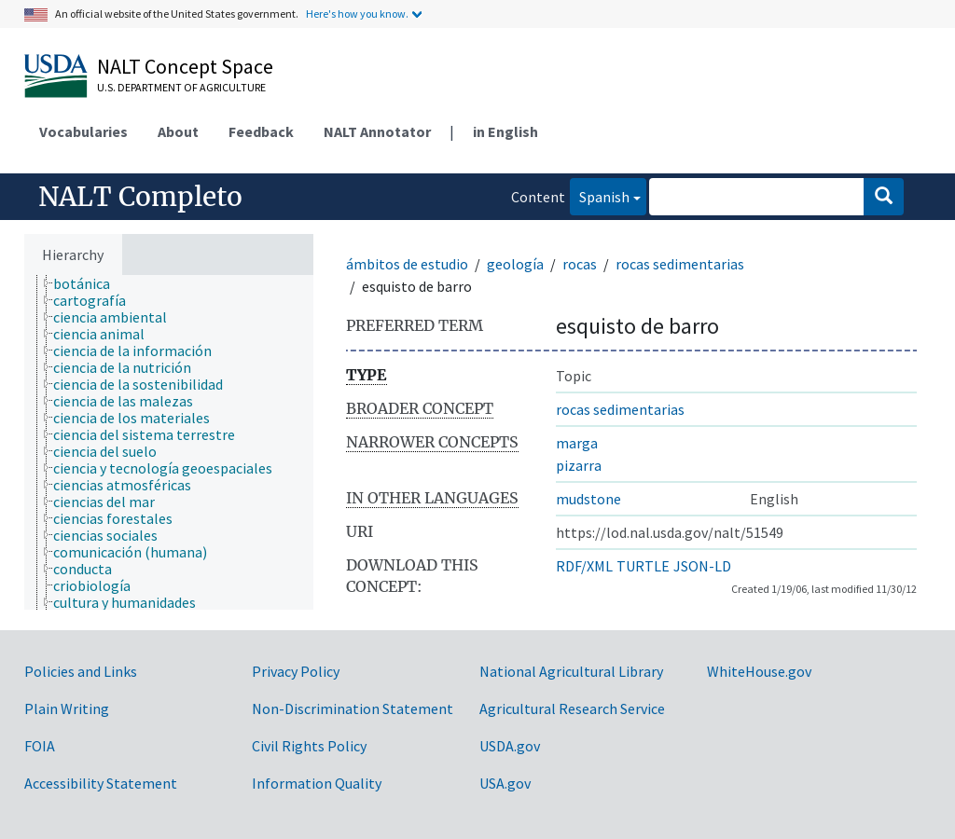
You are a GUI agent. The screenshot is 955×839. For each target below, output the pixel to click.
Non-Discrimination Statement (352, 708)
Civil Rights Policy (309, 745)
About (178, 131)
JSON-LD (702, 566)
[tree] (168, 442)
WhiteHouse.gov (759, 671)
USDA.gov (509, 745)
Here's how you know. (357, 14)
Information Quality (316, 783)
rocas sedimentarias (680, 263)
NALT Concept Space (185, 66)
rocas (579, 263)
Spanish (600, 195)
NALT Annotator (377, 131)
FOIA (39, 745)
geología (515, 263)
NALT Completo (140, 196)
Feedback (261, 131)
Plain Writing (66, 708)
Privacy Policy (295, 671)
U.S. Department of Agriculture (181, 87)
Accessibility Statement (100, 783)
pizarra (579, 465)
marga (577, 442)
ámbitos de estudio (407, 263)
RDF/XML (584, 566)
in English (505, 131)
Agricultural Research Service (572, 708)
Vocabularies (83, 131)
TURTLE (643, 566)
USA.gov (505, 783)
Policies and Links (80, 671)
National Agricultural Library (571, 671)
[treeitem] (89, 283)
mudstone (588, 498)
